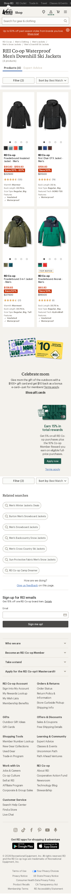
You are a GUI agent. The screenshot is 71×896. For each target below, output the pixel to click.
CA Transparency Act (46, 884)
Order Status (44, 688)
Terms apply (51, 387)
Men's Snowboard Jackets (21, 527)
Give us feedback (27, 585)
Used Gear (9, 751)
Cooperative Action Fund (52, 775)
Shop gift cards (35, 392)
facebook (31, 830)
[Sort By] (52, 80)
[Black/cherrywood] (50, 148)
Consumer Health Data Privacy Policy (35, 880)
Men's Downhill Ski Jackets (36, 44)
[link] (18, 119)
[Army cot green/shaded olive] (6, 265)
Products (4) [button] (12, 67)
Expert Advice (33, 67)
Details (48, 601)
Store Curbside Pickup (50, 702)
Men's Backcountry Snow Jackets (25, 538)
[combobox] (35, 21)
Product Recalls (21, 884)
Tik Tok (23, 830)
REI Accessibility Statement (48, 888)
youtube (47, 830)
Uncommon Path (47, 751)
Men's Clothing (22, 42)
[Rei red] (16, 148)
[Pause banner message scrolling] (67, 30)
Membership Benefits (16, 703)
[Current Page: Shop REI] (9, 3)
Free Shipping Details (49, 726)
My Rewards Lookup (15, 693)
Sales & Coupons (47, 721)
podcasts (55, 830)
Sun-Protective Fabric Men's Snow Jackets (30, 560)
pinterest (39, 830)
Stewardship (44, 790)
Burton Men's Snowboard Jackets (25, 516)
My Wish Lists (11, 698)
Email (5, 608)
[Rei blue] (45, 148)
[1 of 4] (10, 142)
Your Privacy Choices (45, 871)
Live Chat (8, 814)
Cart (58, 12)
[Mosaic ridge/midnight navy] (20, 148)
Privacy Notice (20, 875)
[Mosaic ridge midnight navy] (11, 265)
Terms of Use (19, 870)
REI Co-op (7, 42)
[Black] (6, 148)
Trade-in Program (13, 756)
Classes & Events (47, 746)
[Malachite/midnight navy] (40, 265)
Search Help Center (14, 804)
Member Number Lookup (18, 741)
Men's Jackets (38, 42)
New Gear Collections (16, 746)
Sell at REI (8, 780)
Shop (18, 12)
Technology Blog (47, 785)
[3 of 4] (21, 142)
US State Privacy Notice (45, 875)
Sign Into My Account (16, 688)
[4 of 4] (27, 142)
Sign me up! (35, 624)
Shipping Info (45, 707)
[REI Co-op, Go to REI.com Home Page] (7, 12)
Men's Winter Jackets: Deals (22, 505)
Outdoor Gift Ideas (14, 721)
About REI (43, 770)
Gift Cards (9, 726)
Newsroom (43, 780)
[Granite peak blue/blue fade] (11, 148)
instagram (15, 830)
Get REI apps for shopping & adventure (35, 839)
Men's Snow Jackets (12, 44)
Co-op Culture (11, 775)
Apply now (52, 461)
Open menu (65, 12)
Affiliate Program (13, 785)
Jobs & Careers (12, 770)
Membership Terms (18, 888)
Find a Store (10, 809)
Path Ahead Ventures (49, 756)
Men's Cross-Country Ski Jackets (25, 549)
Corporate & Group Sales (18, 790)
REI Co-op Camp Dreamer (21, 570)
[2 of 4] (15, 142)
